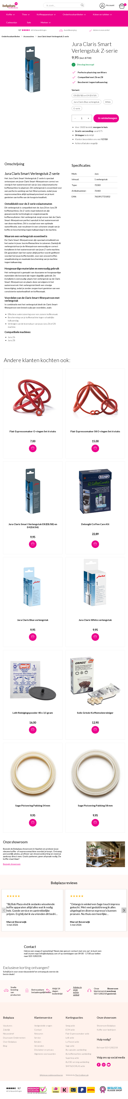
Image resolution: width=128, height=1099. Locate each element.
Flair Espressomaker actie (77, 1033)
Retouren (38, 1033)
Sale (29, 22)
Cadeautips (11, 22)
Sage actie (70, 1046)
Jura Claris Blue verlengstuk (86, 102)
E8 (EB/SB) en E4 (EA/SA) (85, 95)
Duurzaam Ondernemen (14, 1037)
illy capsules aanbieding (76, 1049)
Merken (44, 22)
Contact (38, 1029)
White (108, 102)
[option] (33, 69)
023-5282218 (111, 1047)
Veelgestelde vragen (43, 1025)
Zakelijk (6, 1029)
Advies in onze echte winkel (77, 991)
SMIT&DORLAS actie (75, 1066)
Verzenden (39, 1046)
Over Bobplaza (10, 1041)
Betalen (37, 1041)
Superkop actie (72, 1058)
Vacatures (7, 1025)
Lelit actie (70, 1037)
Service (37, 1037)
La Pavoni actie (72, 1041)
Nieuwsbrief (8, 1033)
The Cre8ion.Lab (81, 1075)
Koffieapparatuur (45, 14)
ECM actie (70, 1029)
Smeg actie (70, 1025)
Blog (5, 1046)
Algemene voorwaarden (45, 1054)
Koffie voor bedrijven (106, 1029)
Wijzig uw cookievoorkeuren (51, 1075)
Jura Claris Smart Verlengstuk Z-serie (53, 36)
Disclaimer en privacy (44, 1049)
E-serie (77, 108)
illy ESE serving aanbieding (77, 1062)
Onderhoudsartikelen (73, 14)
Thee (24, 14)
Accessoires (28, 36)
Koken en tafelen (101, 14)
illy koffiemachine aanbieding (78, 1054)
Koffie (9, 14)
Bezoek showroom (11, 864)
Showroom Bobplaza (106, 1025)
